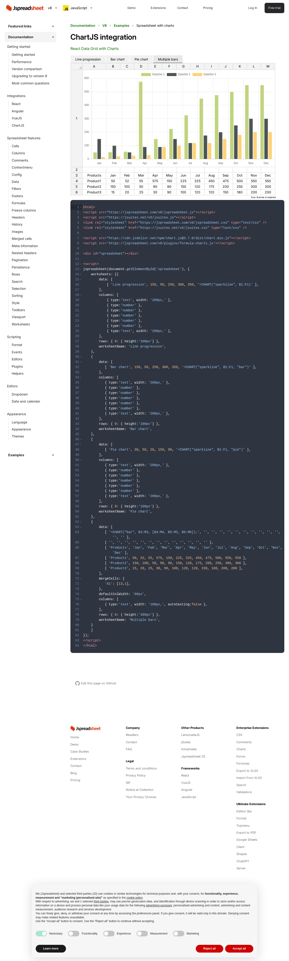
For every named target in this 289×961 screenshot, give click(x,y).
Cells (15, 146)
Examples (121, 25)
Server (241, 868)
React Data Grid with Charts (94, 48)
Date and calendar (26, 401)
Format (17, 345)
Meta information (25, 246)
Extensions (158, 8)
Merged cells (22, 239)
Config (17, 175)
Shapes (241, 853)
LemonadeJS (190, 734)
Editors (17, 359)
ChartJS (18, 125)
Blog (73, 772)
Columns (18, 153)
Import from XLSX (249, 777)
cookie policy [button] (135, 897)
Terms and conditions (141, 768)
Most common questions (30, 83)
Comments (20, 160)
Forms (240, 756)
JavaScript (188, 796)
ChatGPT (242, 861)
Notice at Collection (140, 789)
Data (15, 182)
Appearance (21, 429)
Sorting (17, 296)
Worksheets (21, 324)
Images (17, 232)
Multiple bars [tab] (168, 59)
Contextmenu (22, 167)
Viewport (19, 317)
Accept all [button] (239, 948)
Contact (182, 8)
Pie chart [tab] (141, 59)
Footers (17, 196)
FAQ (129, 748)
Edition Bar (244, 811)
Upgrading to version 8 (29, 76)
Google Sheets (246, 839)
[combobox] (52, 8)
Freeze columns (24, 210)
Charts (241, 748)
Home (74, 737)
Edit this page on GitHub (98, 683)
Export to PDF (246, 832)
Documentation (82, 25)
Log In (252, 8)
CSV (239, 734)
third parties (101, 901)
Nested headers (24, 253)
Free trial (274, 8)
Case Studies (79, 751)
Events (17, 352)
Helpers (17, 373)
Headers (18, 217)
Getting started (23, 55)
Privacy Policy (136, 775)
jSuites (186, 741)
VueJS (17, 118)
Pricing (208, 8)
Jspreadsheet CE (193, 756)
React (16, 104)
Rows (16, 274)
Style (15, 303)
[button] (80, 207)
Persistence (21, 267)
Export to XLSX (247, 770)
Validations (244, 791)
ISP (128, 782)
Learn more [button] (50, 948)
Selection (19, 288)
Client (240, 846)
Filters (16, 189)
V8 (104, 25)
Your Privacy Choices (141, 796)
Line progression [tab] (88, 59)
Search (17, 281)
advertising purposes (159, 905)
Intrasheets (189, 748)
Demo (131, 8)
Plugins (17, 366)
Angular (18, 111)
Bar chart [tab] (118, 59)
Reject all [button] (209, 948)
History (17, 224)
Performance (21, 62)
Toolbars (18, 310)
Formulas (18, 203)
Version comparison (27, 69)
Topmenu (243, 825)
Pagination (20, 260)
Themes (18, 436)
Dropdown (20, 394)
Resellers (132, 734)
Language (19, 422)
